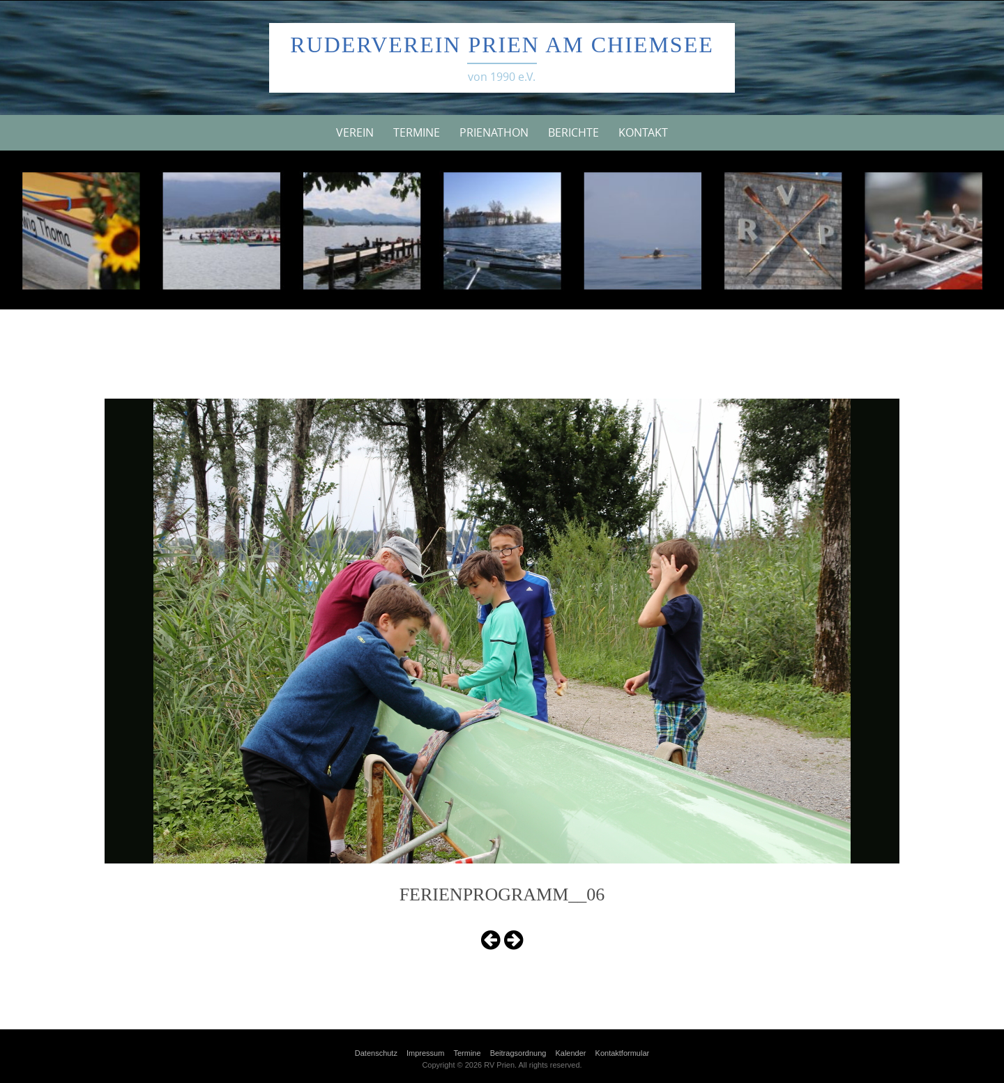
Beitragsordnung (518, 1053)
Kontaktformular (622, 1053)
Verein (355, 132)
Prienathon (493, 132)
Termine (416, 132)
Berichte (573, 132)
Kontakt (643, 132)
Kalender (570, 1053)
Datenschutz (376, 1053)
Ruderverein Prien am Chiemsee (501, 44)
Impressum (425, 1053)
